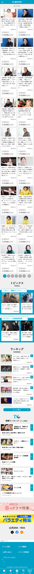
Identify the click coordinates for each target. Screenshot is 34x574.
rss (21, 532)
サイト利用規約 (24, 552)
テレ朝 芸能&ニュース (7, 35)
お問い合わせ (7, 552)
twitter (12, 532)
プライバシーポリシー (9, 559)
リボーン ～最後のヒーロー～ (13, 290)
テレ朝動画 (22, 546)
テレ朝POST (17, 2)
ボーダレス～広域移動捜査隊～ (13, 318)
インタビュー (5, 32)
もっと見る (17, 409)
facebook (17, 532)
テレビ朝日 (6, 546)
